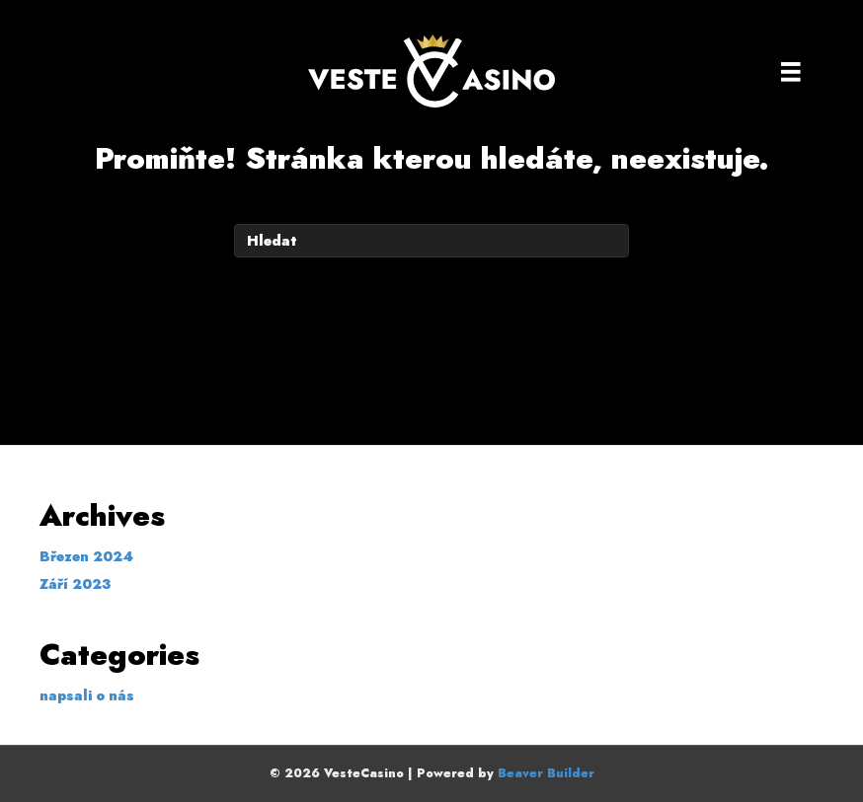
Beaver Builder (546, 773)
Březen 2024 (86, 556)
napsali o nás (86, 695)
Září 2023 (75, 584)
